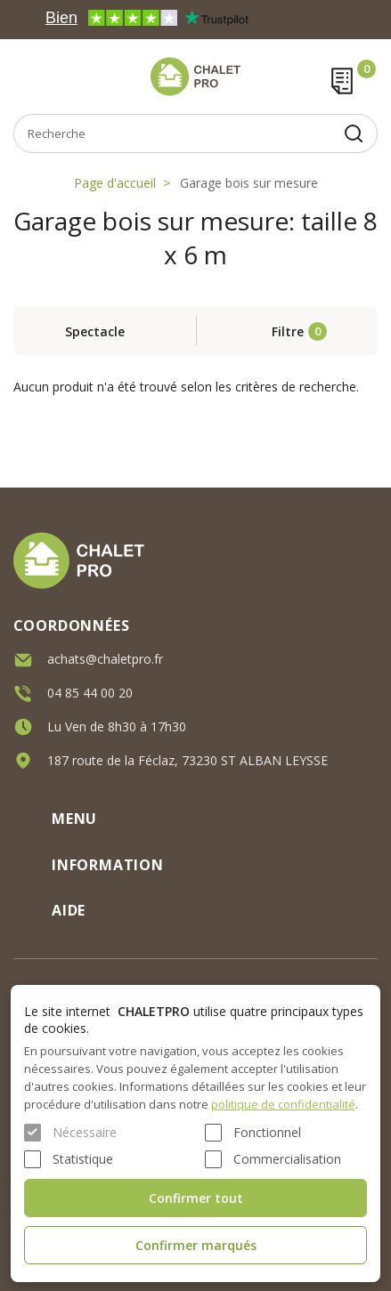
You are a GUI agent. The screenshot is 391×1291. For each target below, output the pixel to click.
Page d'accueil (115, 182)
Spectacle (95, 331)
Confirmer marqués (196, 1245)
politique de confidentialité (283, 1104)
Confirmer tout (196, 1198)
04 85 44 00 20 (90, 691)
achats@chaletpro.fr (105, 658)
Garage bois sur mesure (249, 182)
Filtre (288, 331)
